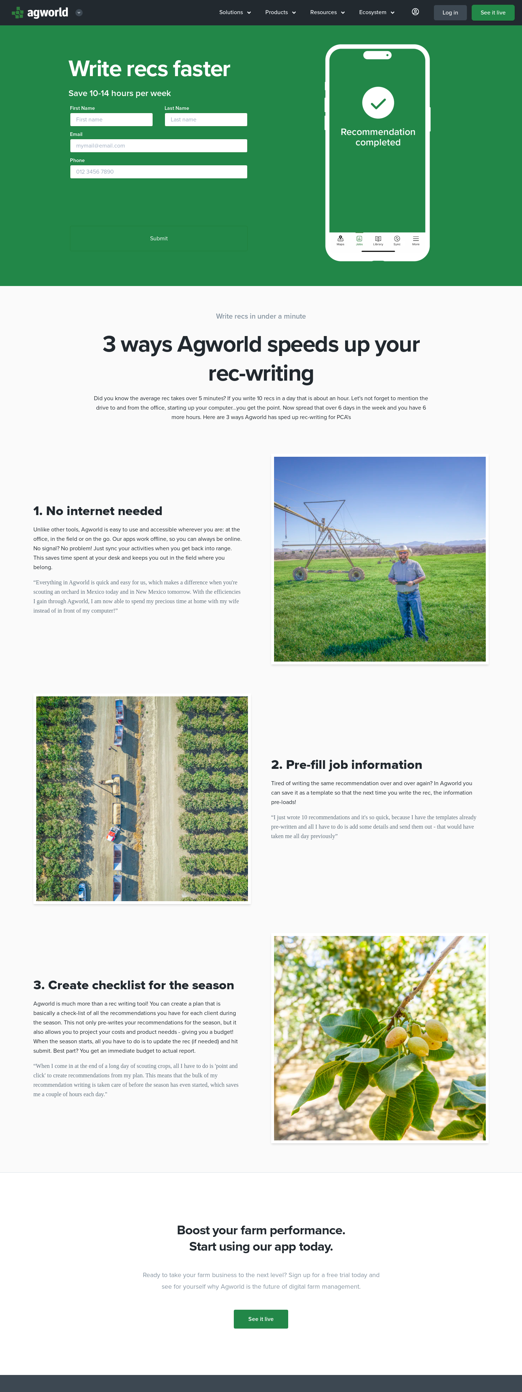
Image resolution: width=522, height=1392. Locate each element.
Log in (450, 12)
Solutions (235, 12)
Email (76, 134)
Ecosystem (376, 12)
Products (280, 12)
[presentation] (125, 203)
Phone (77, 160)
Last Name (177, 108)
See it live (493, 12)
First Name (82, 108)
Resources (327, 12)
